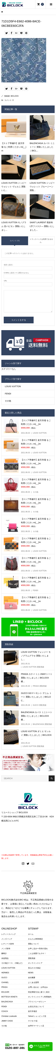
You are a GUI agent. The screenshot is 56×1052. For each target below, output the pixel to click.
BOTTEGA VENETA (9, 997)
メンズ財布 (5, 949)
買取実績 (31, 958)
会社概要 (31, 978)
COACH (4, 1011)
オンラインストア (35, 963)
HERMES (5, 973)
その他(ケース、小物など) (11, 963)
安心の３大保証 (34, 968)
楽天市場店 (32, 1011)
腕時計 (4, 953)
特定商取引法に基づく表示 (39, 992)
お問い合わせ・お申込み (38, 987)
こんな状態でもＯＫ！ (37, 953)
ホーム (30, 934)
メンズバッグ (6, 939)
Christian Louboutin (9, 1016)
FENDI (8, 393)
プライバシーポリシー (37, 1002)
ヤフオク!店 (32, 1021)
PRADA (4, 987)
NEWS (30, 973)
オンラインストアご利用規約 (39, 997)
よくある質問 (33, 982)
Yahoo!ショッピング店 (37, 1016)
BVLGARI (5, 992)
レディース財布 (7, 944)
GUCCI (4, 978)
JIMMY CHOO (7, 1021)
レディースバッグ (8, 934)
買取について (33, 944)
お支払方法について (36, 1007)
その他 (8, 401)
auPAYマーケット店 (36, 1026)
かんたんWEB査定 (35, 939)
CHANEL (5, 982)
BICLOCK (15, 96)
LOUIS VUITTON (13, 386)
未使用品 (5, 958)
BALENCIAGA (7, 1002)
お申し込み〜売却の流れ (38, 949)
